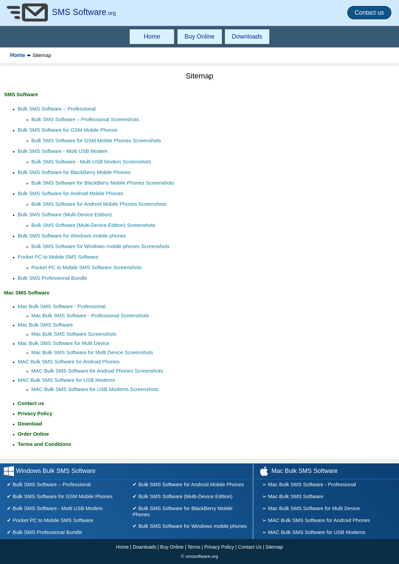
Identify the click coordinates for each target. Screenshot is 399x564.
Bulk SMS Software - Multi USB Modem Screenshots (91, 161)
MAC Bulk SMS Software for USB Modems (66, 380)
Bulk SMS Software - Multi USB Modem (63, 151)
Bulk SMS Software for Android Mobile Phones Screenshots (99, 204)
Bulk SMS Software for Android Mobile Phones (70, 193)
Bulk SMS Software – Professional (57, 109)
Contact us (369, 12)
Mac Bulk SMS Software (45, 325)
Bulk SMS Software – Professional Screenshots (85, 119)
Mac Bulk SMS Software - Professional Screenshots (90, 315)
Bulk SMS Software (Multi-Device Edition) (65, 214)
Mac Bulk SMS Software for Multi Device (64, 343)
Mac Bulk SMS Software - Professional (62, 306)
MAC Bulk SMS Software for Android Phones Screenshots (97, 371)
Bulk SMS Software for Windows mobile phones (72, 235)
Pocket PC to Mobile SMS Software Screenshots (86, 267)
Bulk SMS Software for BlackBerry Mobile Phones (74, 172)
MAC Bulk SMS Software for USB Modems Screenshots (95, 389)
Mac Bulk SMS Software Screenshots (73, 334)
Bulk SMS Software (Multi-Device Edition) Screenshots (93, 225)
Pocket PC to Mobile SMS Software (58, 257)
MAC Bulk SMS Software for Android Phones (68, 361)
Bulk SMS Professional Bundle (52, 278)
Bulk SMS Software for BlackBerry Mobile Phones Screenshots (102, 183)
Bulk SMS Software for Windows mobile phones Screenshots (100, 246)
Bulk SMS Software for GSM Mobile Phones (68, 130)
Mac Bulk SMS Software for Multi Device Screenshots (92, 352)
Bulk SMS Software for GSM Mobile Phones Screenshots (96, 140)
